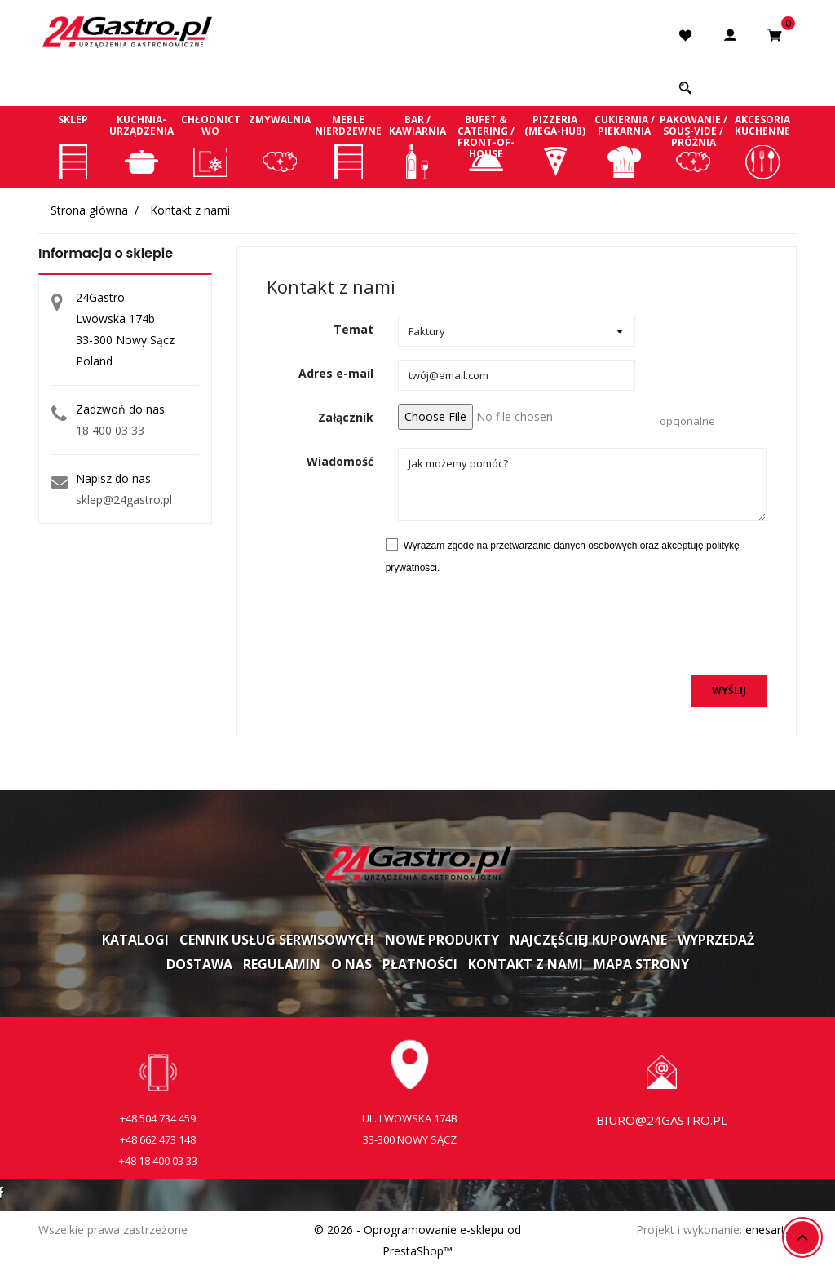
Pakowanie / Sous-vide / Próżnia (693, 146)
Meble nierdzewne (348, 146)
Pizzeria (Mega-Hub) (555, 146)
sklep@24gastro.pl (124, 499)
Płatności (419, 964)
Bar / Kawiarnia (418, 146)
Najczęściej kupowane (588, 940)
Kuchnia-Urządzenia (142, 146)
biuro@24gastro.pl (661, 1120)
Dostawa (199, 964)
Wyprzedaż (716, 940)
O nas (351, 964)
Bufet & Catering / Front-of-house (486, 146)
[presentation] (643, 630)
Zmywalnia (280, 146)
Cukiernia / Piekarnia (624, 146)
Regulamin (281, 964)
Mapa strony (641, 964)
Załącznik (345, 417)
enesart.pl (771, 1229)
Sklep (73, 146)
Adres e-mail (335, 373)
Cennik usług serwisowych (276, 940)
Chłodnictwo (210, 146)
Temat (353, 329)
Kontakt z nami (525, 964)
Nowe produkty (442, 940)
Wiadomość (340, 461)
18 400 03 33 (110, 430)
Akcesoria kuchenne (762, 146)
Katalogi (135, 940)
